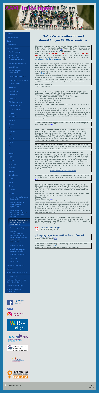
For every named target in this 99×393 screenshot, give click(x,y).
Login (92, 385)
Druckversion (10, 385)
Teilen (10, 308)
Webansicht (90, 387)
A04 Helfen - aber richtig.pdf (50, 227)
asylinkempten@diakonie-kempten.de (63, 171)
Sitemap (18, 385)
